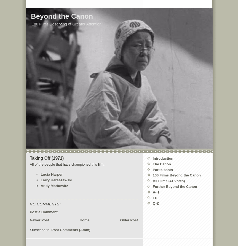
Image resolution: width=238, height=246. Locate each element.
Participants (163, 170)
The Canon (162, 164)
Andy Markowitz (54, 186)
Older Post (129, 220)
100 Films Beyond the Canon (177, 175)
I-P (155, 198)
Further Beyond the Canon (175, 187)
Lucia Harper (52, 174)
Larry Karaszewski (56, 180)
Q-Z (156, 203)
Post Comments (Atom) (70, 230)
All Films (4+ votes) (169, 181)
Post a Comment (44, 212)
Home (84, 220)
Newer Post (39, 220)
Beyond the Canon (62, 16)
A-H (156, 192)
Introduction (163, 158)
